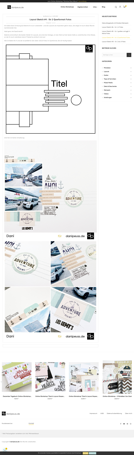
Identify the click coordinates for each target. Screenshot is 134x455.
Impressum (93, 422)
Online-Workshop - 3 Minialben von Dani (117, 405)
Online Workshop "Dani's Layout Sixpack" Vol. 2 (50, 405)
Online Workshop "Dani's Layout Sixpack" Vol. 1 (84, 405)
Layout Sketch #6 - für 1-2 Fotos (112, 36)
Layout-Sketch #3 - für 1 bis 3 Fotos (114, 50)
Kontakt (31, 432)
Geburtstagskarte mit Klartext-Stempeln (115, 32)
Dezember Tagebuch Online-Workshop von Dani (17, 405)
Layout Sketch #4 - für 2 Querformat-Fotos (116, 46)
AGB (101, 422)
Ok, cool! (85, 453)
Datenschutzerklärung (114, 422)
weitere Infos (92, 453)
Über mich (128, 422)
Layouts (54, 31)
